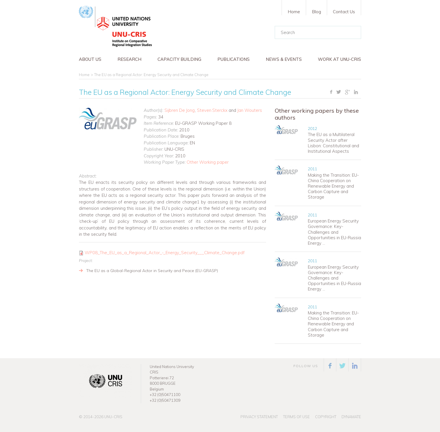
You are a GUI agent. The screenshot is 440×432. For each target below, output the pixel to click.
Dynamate (351, 416)
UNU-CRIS (113, 416)
